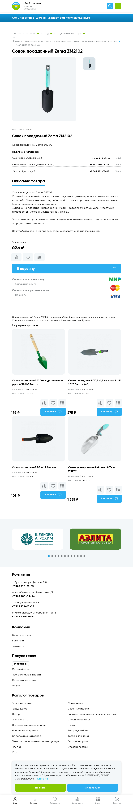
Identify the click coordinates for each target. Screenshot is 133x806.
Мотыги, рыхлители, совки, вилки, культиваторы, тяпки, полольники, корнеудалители (67, 41)
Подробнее (42, 778)
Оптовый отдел (21, 669)
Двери (71, 725)
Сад (48, 33)
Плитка (16, 746)
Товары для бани (78, 730)
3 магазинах (24, 472)
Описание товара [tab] (28, 181)
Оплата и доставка (24, 680)
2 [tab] (52, 556)
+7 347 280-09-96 (100, 164)
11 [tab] (81, 556)
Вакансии (18, 640)
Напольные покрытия (25, 730)
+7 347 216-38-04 (23, 616)
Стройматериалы (79, 719)
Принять (40, 787)
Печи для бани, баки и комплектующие (36, 741)
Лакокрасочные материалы (29, 725)
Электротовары (78, 746)
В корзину (66, 268)
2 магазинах (80, 476)
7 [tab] (68, 556)
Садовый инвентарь (71, 33)
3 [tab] (55, 556)
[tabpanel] (38, 539)
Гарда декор (19, 708)
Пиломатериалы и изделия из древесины (92, 714)
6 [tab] (65, 556)
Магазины (20, 663)
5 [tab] (62, 556)
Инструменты (20, 719)
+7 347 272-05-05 (99, 171)
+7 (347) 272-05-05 (31, 3)
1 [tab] (49, 556)
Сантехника (75, 703)
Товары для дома (78, 735)
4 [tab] (58, 556)
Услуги (16, 685)
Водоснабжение (22, 703)
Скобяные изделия (79, 708)
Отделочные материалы (27, 735)
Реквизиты (18, 646)
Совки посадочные (28, 44)
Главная (16, 33)
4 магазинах (24, 389)
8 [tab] (71, 556)
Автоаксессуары (78, 741)
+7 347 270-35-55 (100, 158)
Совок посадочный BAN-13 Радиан (34, 467)
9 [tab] (74, 556)
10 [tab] (78, 556)
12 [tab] (84, 556)
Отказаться (92, 787)
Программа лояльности (26, 674)
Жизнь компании (21, 635)
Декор (16, 714)
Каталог (32, 33)
